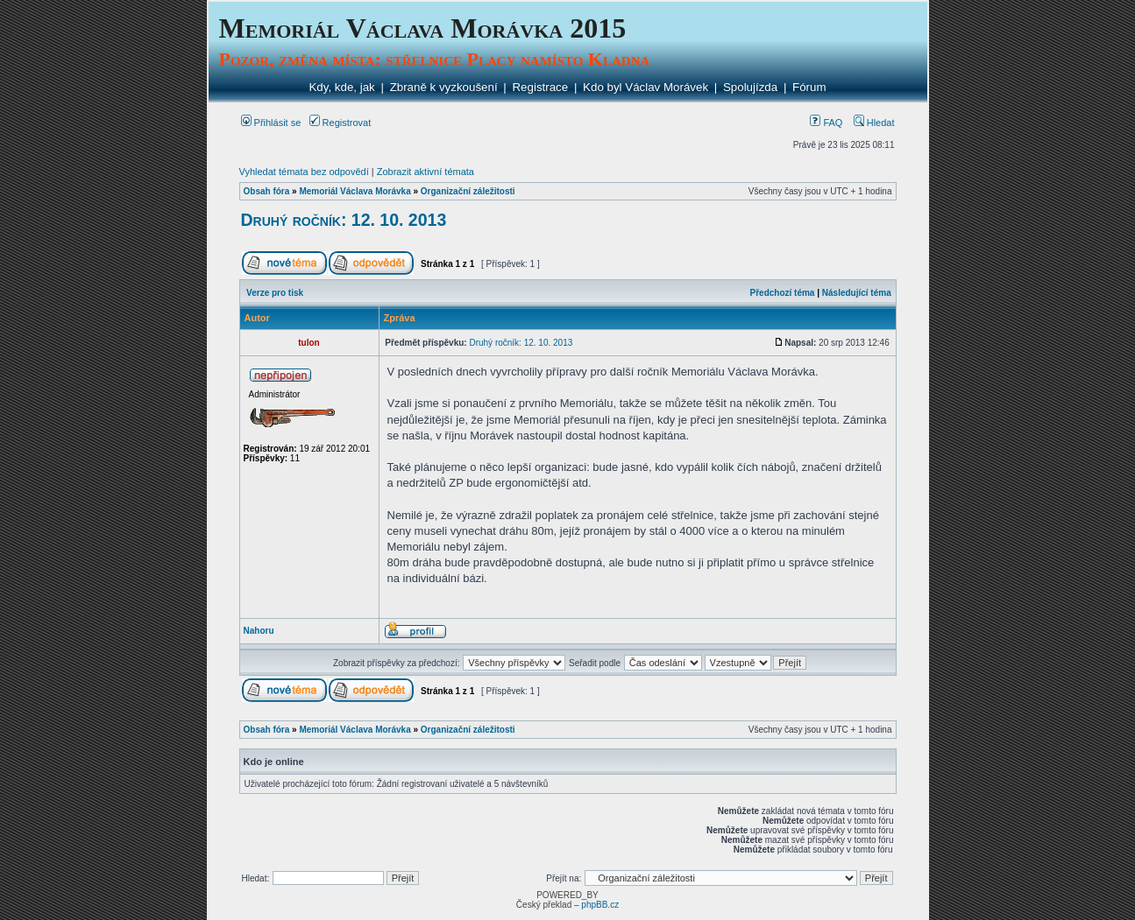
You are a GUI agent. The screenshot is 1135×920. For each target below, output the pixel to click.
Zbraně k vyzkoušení (444, 87)
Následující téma (856, 293)
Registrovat (340, 122)
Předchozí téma (782, 293)
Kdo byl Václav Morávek (645, 87)
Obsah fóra (267, 191)
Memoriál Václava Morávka (354, 191)
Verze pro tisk (274, 293)
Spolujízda (750, 87)
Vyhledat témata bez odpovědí (304, 171)
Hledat (874, 122)
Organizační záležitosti (468, 191)
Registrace (540, 87)
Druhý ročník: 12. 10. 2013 (344, 219)
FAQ (826, 122)
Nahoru (259, 631)
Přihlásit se (271, 122)
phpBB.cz (600, 904)
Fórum (809, 87)
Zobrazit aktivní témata (425, 171)
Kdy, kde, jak (341, 87)
